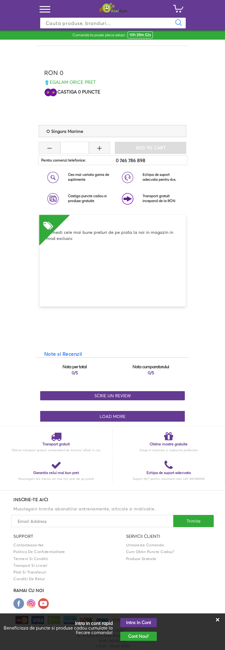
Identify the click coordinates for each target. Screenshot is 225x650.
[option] (113, 228)
